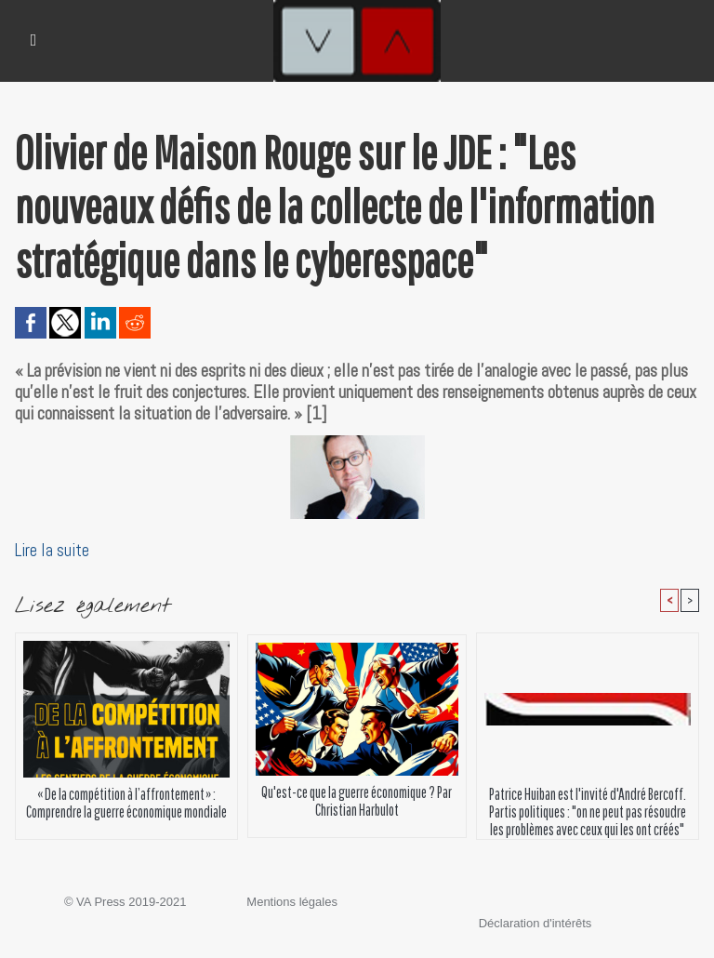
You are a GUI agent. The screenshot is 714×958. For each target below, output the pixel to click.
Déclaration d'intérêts (535, 923)
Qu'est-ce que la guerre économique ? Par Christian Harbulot (356, 800)
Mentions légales (291, 902)
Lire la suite (52, 550)
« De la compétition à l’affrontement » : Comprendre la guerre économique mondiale (126, 802)
